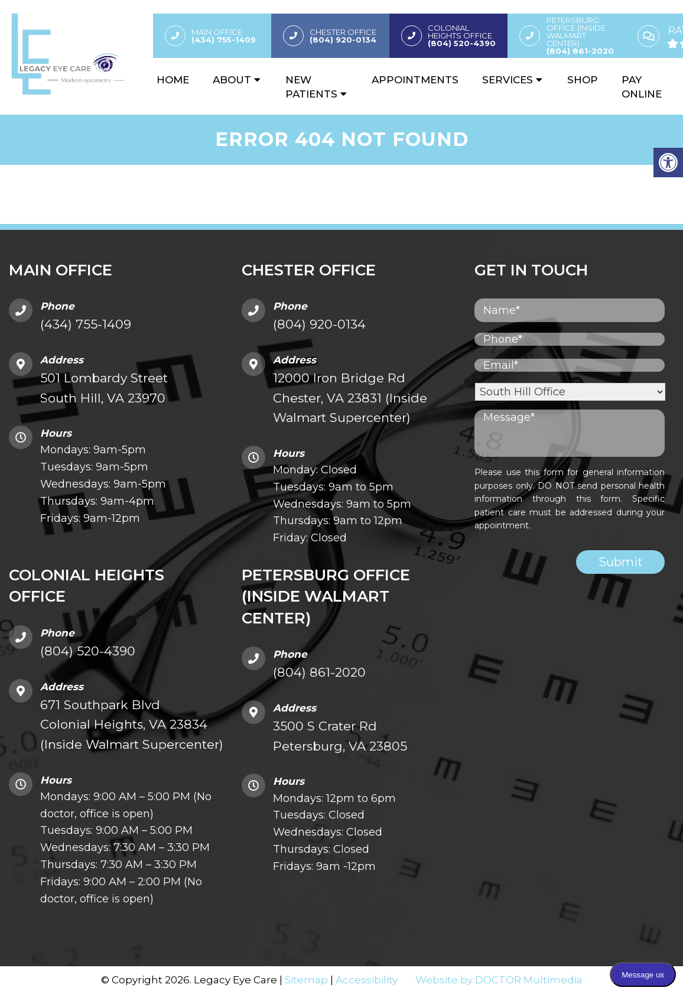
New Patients (311, 88)
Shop (582, 81)
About (232, 81)
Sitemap (306, 979)
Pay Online (642, 88)
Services (507, 81)
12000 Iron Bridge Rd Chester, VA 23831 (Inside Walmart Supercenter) (350, 397)
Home (173, 81)
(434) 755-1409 (85, 323)
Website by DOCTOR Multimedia (499, 979)
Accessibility (367, 979)
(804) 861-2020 (319, 671)
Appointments (415, 81)
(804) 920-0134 (319, 323)
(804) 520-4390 (87, 650)
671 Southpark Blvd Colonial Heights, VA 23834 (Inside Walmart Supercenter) (131, 724)
